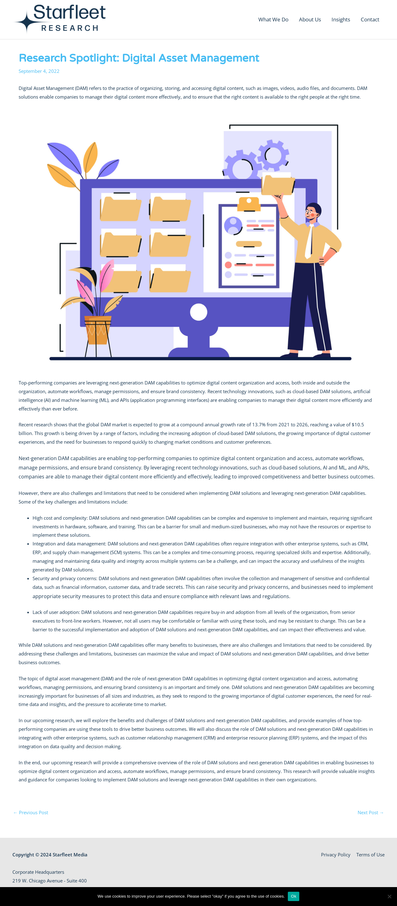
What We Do (273, 19)
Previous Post (30, 812)
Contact (370, 19)
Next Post (371, 812)
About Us (310, 19)
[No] (389, 896)
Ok (293, 896)
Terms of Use (370, 854)
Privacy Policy (335, 854)
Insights (341, 19)
